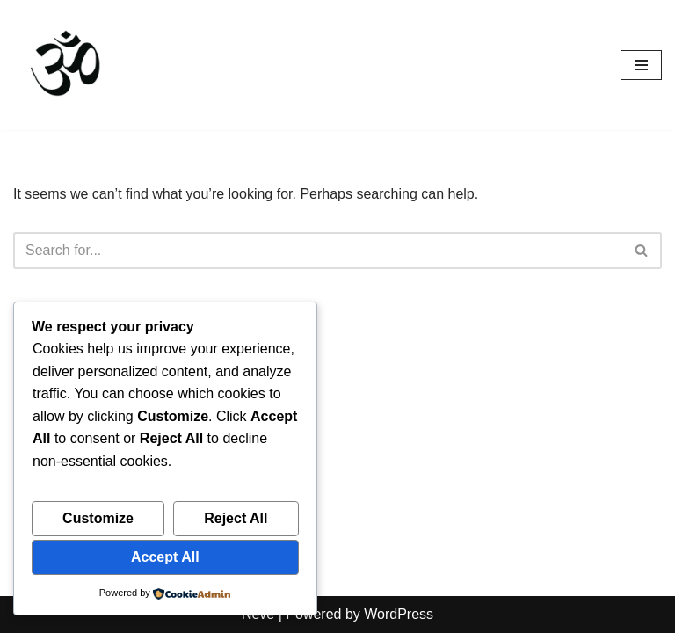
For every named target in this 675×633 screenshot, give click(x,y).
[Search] (317, 250)
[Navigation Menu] (641, 65)
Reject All (235, 518)
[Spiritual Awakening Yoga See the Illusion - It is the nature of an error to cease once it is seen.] (66, 65)
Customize (98, 518)
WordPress (398, 614)
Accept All (165, 556)
